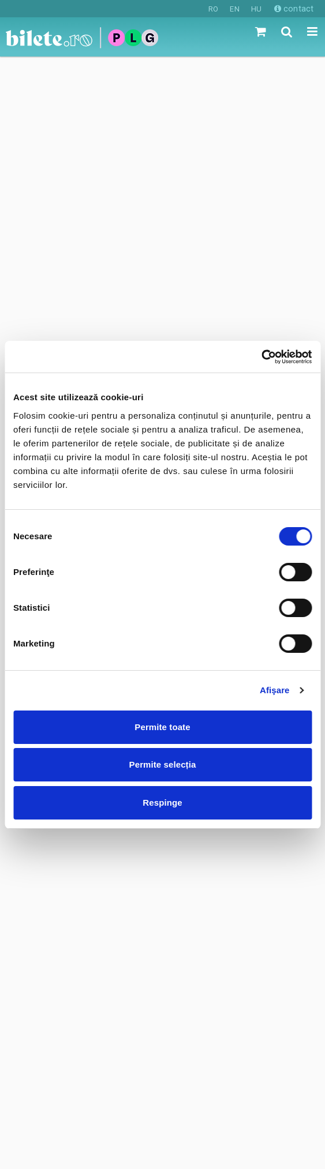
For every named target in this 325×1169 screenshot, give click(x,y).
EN (234, 9)
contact (293, 8)
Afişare (275, 690)
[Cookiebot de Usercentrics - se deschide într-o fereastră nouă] (261, 356)
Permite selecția (162, 764)
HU (256, 9)
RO (213, 9)
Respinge (162, 802)
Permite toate (162, 727)
